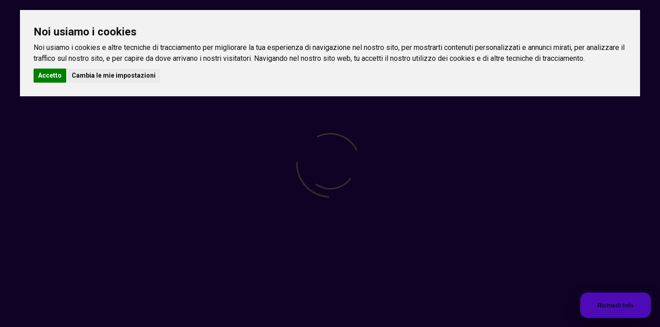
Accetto (50, 75)
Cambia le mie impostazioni (114, 75)
